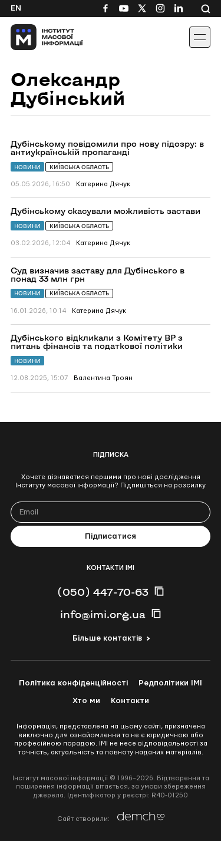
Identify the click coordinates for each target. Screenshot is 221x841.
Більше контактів (107, 638)
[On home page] (36, 37)
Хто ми (86, 701)
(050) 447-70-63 (103, 591)
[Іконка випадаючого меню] (199, 37)
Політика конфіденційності (73, 683)
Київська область (79, 167)
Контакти (130, 701)
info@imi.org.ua (103, 614)
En (16, 8)
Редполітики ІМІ (170, 683)
